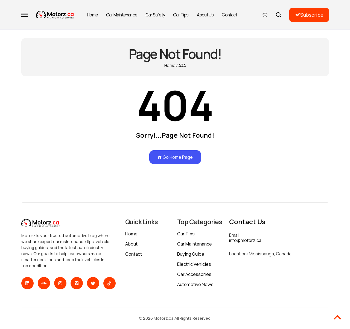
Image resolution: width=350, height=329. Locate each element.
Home (92, 15)
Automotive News (195, 284)
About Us (205, 15)
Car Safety (155, 15)
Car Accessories (194, 274)
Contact (229, 15)
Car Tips (181, 15)
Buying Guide (191, 254)
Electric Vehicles (194, 264)
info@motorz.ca (245, 240)
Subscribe (311, 14)
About (131, 244)
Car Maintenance (121, 15)
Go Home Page (175, 157)
